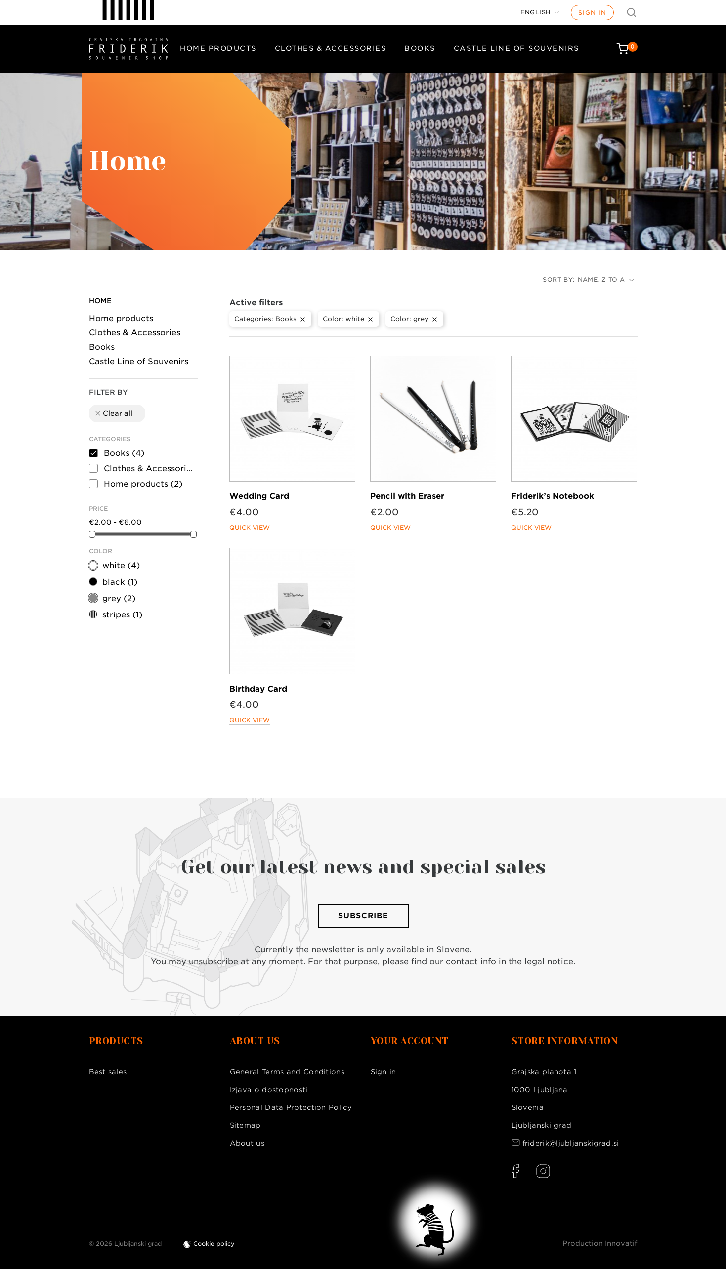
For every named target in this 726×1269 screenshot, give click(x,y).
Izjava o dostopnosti (269, 1090)
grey (118, 598)
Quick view (249, 527)
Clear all (113, 413)
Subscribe (363, 915)
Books (419, 48)
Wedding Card (259, 496)
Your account (410, 1041)
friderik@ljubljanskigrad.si (570, 1143)
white (121, 565)
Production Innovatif (600, 1243)
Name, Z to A (606, 279)
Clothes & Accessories (330, 48)
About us (247, 1143)
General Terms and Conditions (287, 1072)
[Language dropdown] (539, 12)
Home (100, 301)
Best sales (108, 1072)
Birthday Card (258, 689)
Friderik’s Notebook (552, 496)
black (119, 582)
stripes (122, 614)
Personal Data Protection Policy (291, 1107)
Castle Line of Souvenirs (516, 48)
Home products (218, 48)
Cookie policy (214, 1243)
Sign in (592, 12)
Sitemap (245, 1125)
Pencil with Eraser (407, 496)
